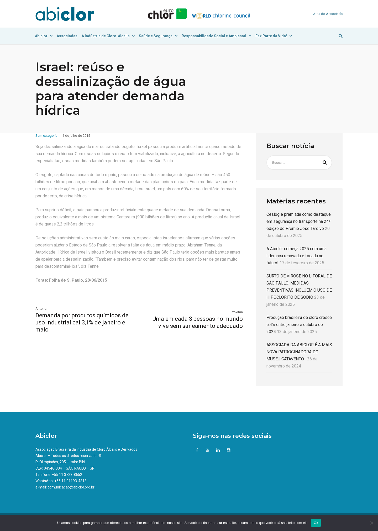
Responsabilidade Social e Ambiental (216, 36)
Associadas (67, 36)
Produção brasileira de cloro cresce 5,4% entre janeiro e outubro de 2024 (299, 324)
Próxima (237, 312)
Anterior (41, 309)
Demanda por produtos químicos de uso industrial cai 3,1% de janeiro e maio (82, 322)
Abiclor (43, 36)
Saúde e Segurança (158, 36)
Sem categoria (46, 136)
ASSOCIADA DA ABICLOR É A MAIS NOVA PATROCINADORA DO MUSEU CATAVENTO (299, 351)
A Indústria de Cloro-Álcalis (108, 36)
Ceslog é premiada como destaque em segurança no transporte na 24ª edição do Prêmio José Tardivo (298, 221)
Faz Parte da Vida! (273, 36)
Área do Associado (328, 14)
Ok (316, 523)
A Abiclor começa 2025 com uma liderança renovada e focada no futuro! (296, 255)
